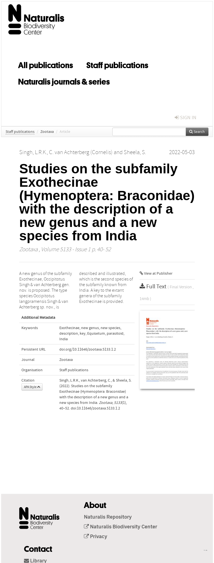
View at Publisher (156, 273)
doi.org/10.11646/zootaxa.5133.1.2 (87, 349)
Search (197, 132)
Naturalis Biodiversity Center (120, 527)
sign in (185, 118)
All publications (45, 64)
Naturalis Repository (108, 517)
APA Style (32, 387)
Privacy (95, 536)
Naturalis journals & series (64, 80)
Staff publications (117, 64)
